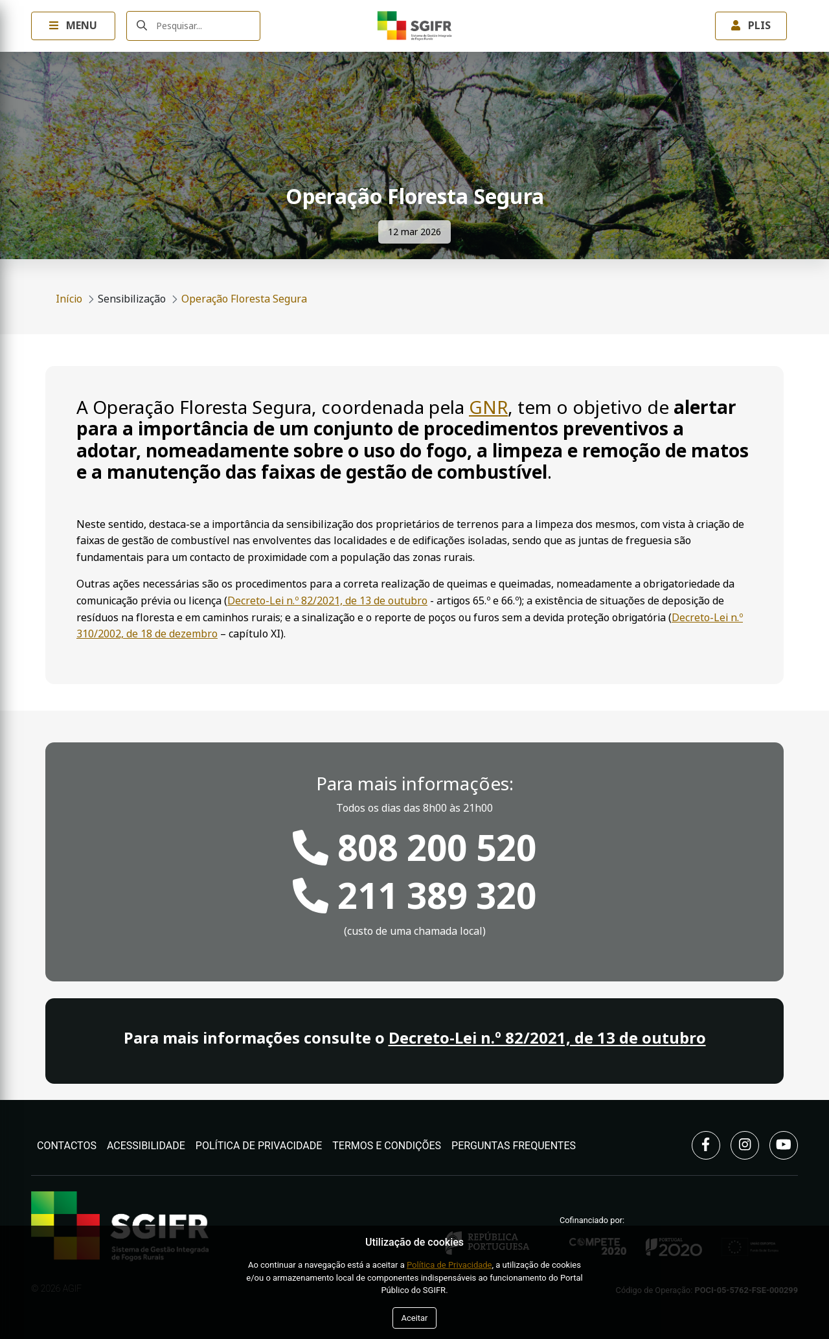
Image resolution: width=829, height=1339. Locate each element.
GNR (488, 408)
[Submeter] (141, 26)
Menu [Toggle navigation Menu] (73, 25)
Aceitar (414, 1318)
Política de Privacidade (259, 1145)
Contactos (67, 1145)
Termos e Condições (386, 1145)
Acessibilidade (146, 1145)
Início (69, 299)
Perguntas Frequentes (513, 1145)
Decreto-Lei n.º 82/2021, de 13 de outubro (327, 600)
